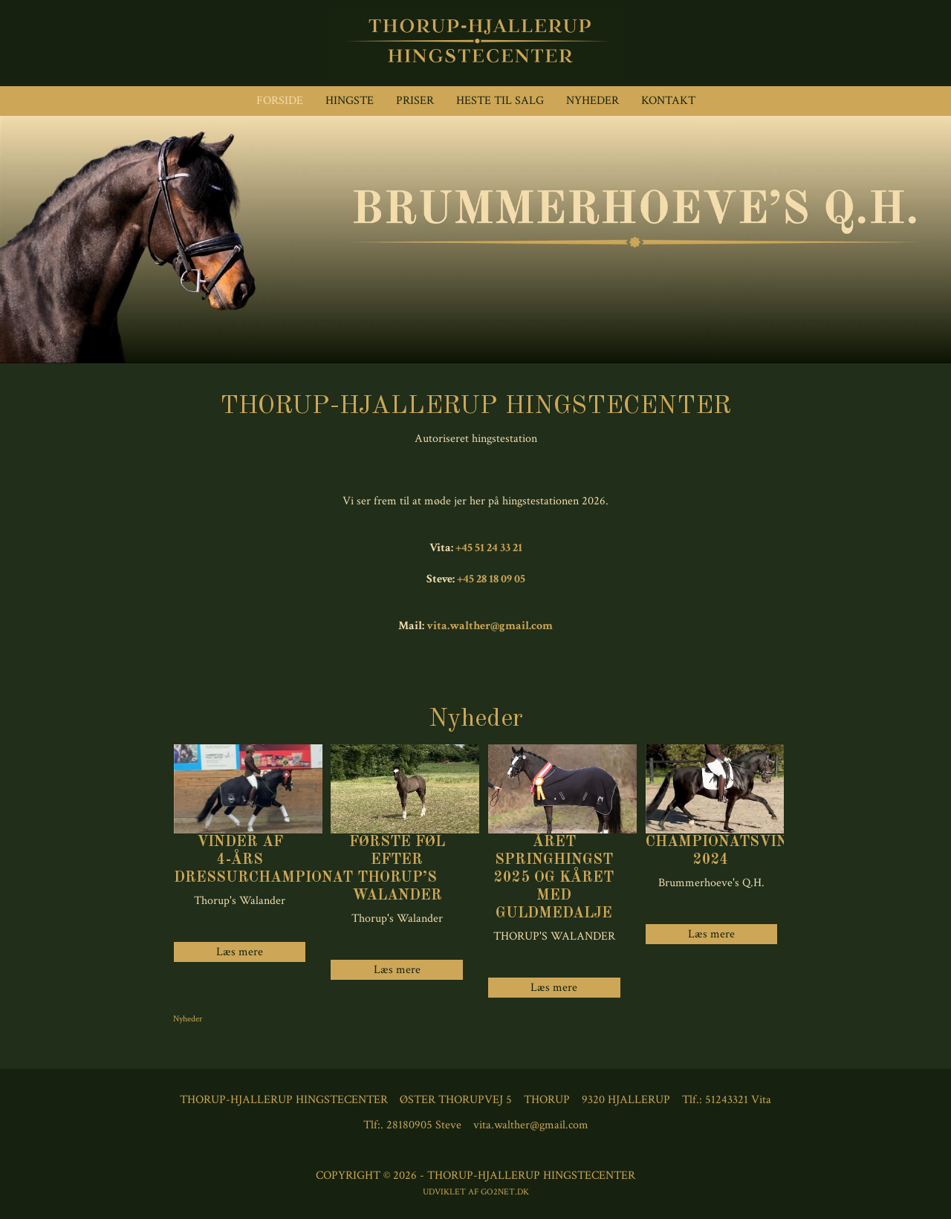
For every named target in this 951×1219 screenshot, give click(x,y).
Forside (279, 100)
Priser (415, 100)
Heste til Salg (500, 100)
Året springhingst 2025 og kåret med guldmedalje (554, 878)
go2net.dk (505, 1191)
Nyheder (592, 100)
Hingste (349, 100)
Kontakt (668, 100)
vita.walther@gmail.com (489, 626)
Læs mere (397, 970)
